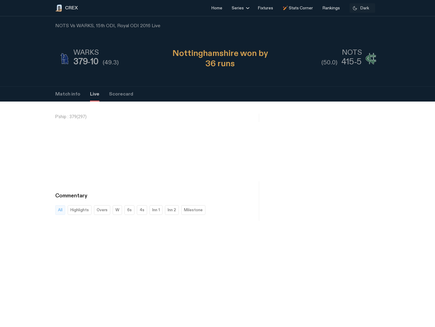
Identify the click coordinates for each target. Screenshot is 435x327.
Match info (67, 94)
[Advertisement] (412, 234)
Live (94, 94)
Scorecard (121, 94)
